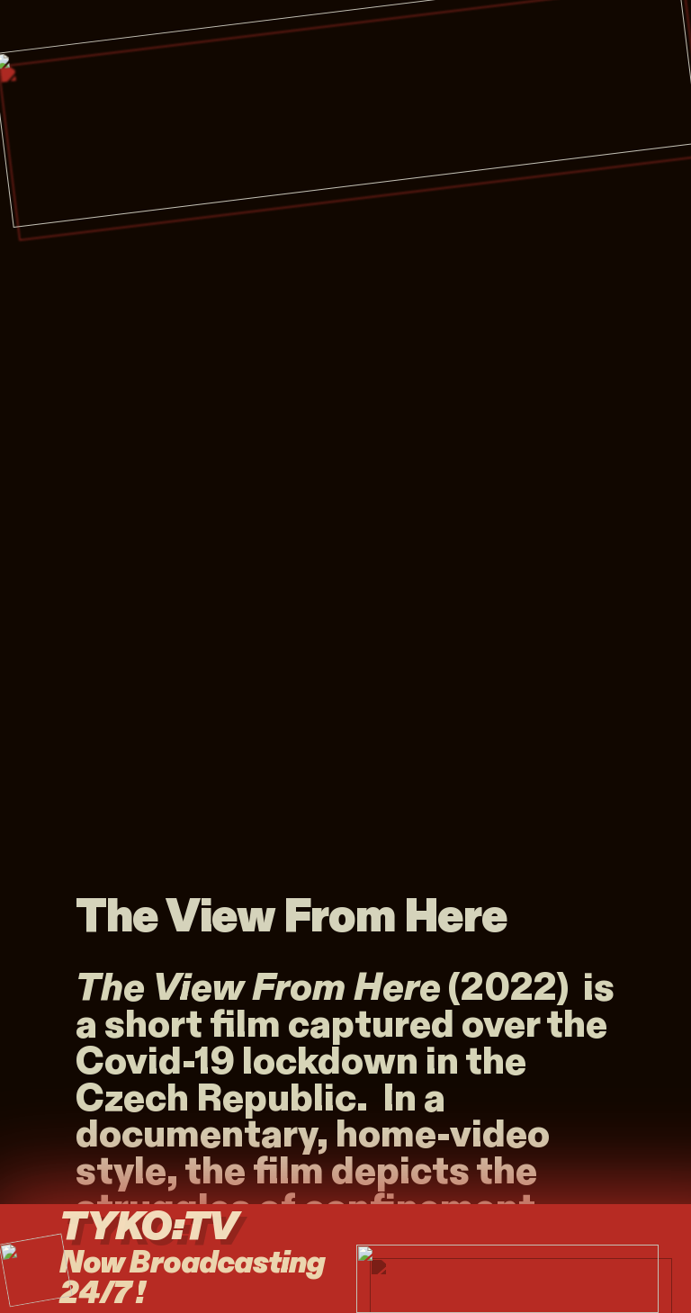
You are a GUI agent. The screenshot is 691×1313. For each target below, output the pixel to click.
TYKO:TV (171, 1228)
